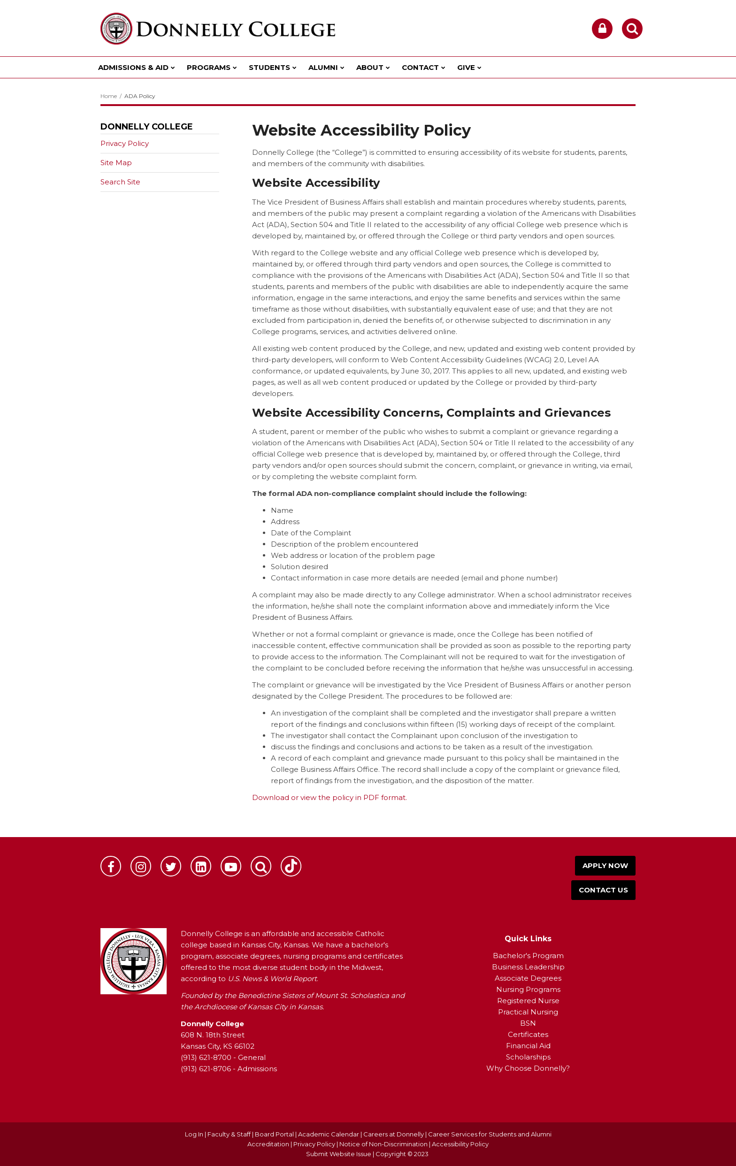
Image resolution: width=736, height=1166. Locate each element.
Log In (194, 1134)
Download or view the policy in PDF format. (329, 797)
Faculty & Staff (229, 1134)
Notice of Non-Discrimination (384, 1144)
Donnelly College (146, 127)
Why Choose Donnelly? (528, 1068)
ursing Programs (531, 989)
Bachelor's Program (528, 955)
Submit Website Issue (338, 1154)
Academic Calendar (328, 1134)
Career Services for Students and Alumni (490, 1134)
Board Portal (274, 1134)
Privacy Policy (124, 143)
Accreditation (269, 1144)
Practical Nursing (528, 1011)
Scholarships (528, 1056)
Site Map (116, 162)
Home (108, 95)
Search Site (120, 181)
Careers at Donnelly (393, 1134)
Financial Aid (528, 1045)
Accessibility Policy (460, 1144)
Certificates (528, 1034)
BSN (528, 1023)
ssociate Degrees (530, 978)
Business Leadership (528, 966)
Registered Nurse (528, 1000)
